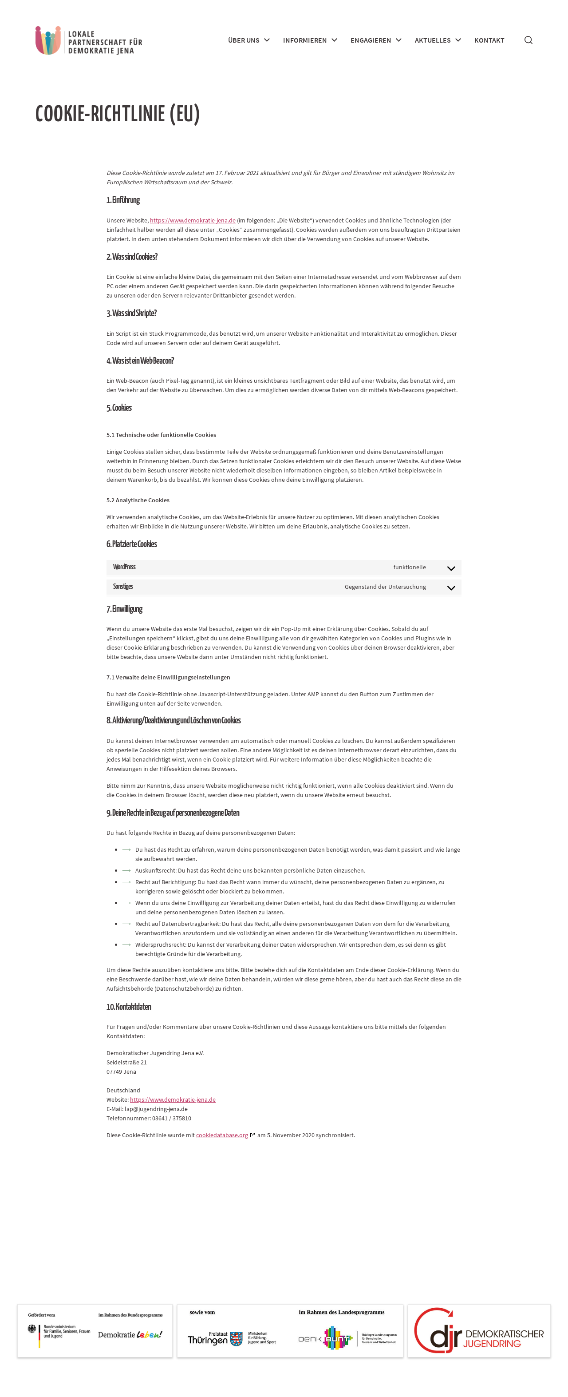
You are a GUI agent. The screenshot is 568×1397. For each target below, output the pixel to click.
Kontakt (489, 40)
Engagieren (371, 40)
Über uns (244, 40)
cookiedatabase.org (222, 1135)
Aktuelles (433, 40)
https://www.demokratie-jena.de (193, 220)
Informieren (305, 40)
